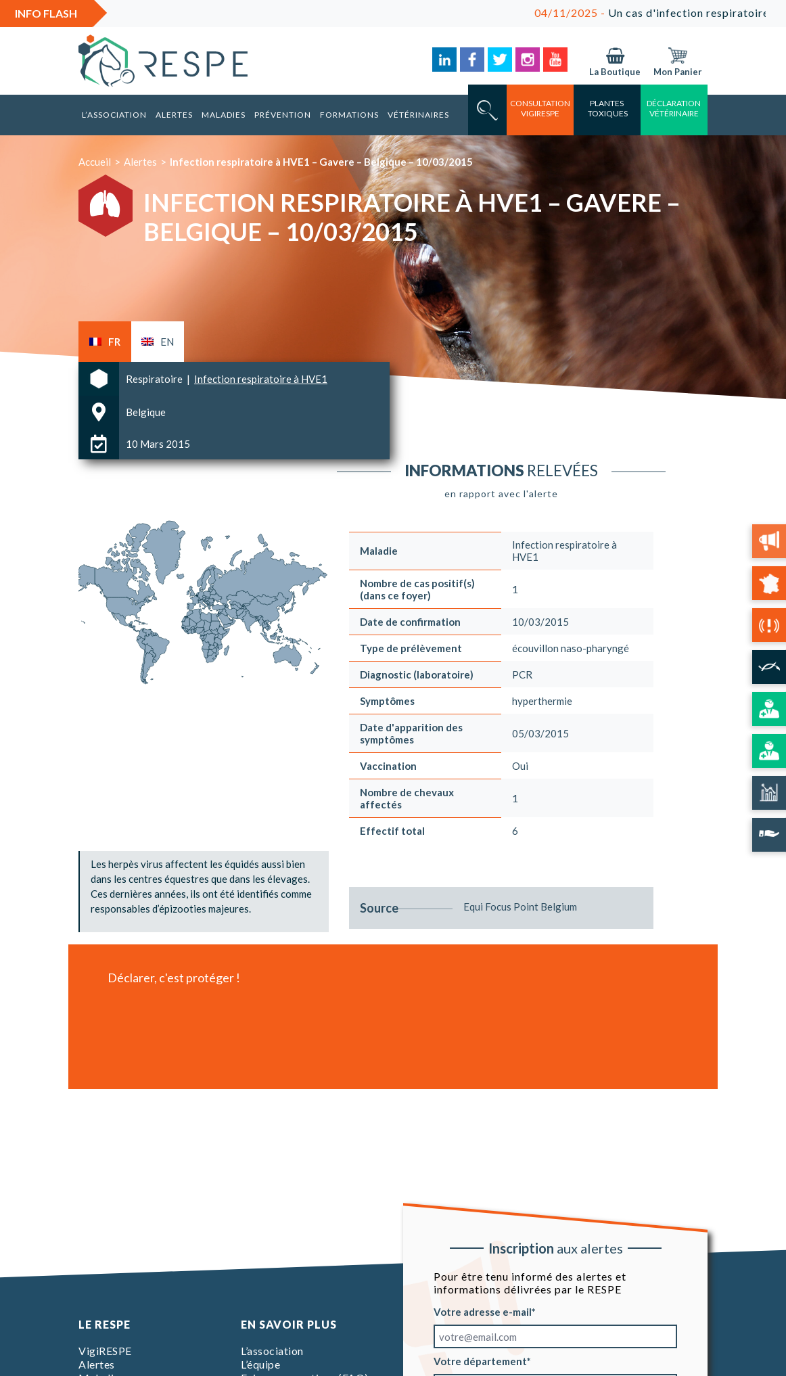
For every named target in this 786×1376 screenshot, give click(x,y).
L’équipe (260, 1364)
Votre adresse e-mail (483, 1312)
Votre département (480, 1361)
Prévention (282, 115)
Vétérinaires (418, 115)
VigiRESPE (105, 1350)
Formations (349, 115)
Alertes (174, 115)
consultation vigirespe (540, 108)
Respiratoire (155, 379)
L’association (114, 115)
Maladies (224, 115)
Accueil (94, 162)
